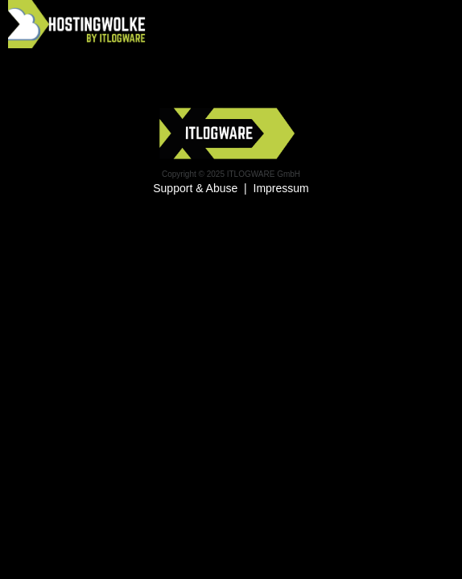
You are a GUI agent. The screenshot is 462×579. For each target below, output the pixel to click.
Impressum (281, 188)
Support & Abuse (195, 188)
